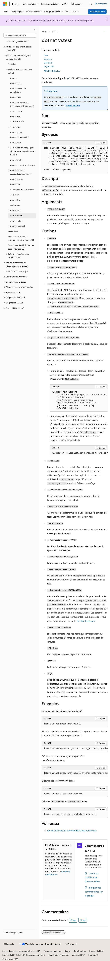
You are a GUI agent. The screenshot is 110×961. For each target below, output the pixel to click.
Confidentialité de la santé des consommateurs (22, 955)
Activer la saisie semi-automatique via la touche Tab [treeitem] (21, 238)
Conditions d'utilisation (59, 955)
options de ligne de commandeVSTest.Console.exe (72, 830)
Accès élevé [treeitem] (13, 231)
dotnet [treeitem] (13, 78)
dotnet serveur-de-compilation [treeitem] (18, 90)
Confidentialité (95, 951)
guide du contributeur (57, 873)
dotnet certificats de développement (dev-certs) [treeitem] (22, 104)
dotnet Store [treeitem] (15, 200)
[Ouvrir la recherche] (91, 3)
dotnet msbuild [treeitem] (17, 121)
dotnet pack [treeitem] (15, 142)
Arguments (49, 66)
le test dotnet (73, 105)
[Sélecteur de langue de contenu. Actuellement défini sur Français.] (8, 944)
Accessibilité (77, 955)
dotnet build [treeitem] (15, 83)
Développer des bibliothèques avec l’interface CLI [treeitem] (21, 247)
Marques (92, 955)
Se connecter (101, 3)
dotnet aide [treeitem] (15, 116)
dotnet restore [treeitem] (16, 179)
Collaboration (80, 951)
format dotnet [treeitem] (16, 111)
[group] (75, 159)
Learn (44, 31)
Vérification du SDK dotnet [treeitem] (22, 189)
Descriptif (48, 62)
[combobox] (19, 35)
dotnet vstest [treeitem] (16, 215)
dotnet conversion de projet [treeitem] (22, 165)
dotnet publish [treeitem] (16, 160)
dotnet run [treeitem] (15, 184)
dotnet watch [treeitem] (16, 221)
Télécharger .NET (97, 11)
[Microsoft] (5, 4)
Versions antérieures (52, 951)
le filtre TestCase (85, 620)
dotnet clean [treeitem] (15, 97)
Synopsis (48, 58)
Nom (46, 55)
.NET (54, 31)
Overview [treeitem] (12, 64)
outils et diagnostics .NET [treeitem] (17, 41)
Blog (66, 951)
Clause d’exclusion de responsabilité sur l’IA (21, 951)
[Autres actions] (105, 31)
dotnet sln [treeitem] (14, 194)
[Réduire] (35, 29)
